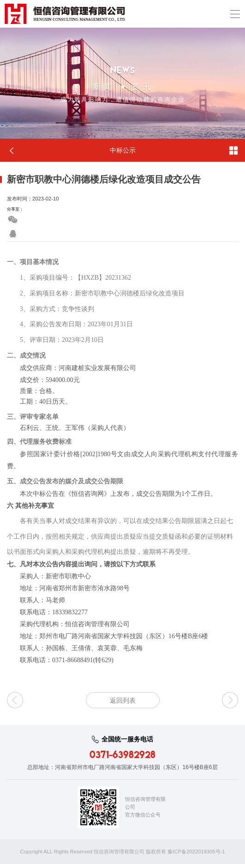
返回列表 (123, 700)
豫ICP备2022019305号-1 (196, 851)
